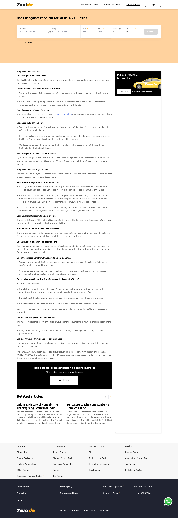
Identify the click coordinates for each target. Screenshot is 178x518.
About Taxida (23, 486)
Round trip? (27, 42)
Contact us (22, 493)
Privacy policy (66, 486)
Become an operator (113, 4)
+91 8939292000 (133, 4)
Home (19, 499)
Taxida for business (89, 4)
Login (152, 4)
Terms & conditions (69, 493)
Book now (64, 380)
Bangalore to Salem (63, 114)
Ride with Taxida (111, 493)
